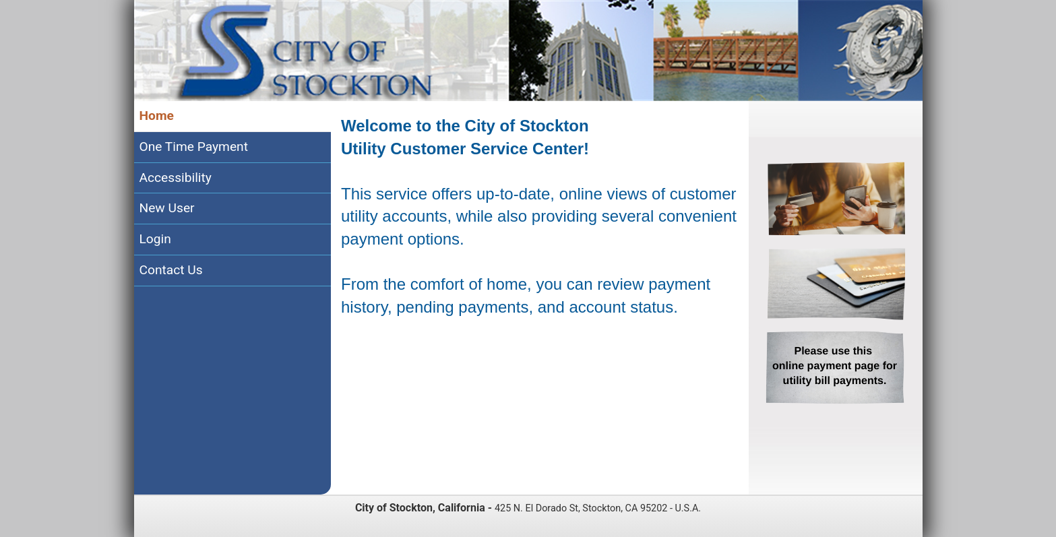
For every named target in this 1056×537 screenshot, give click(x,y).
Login (155, 239)
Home (156, 115)
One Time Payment (193, 146)
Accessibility (175, 177)
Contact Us (171, 270)
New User (167, 208)
